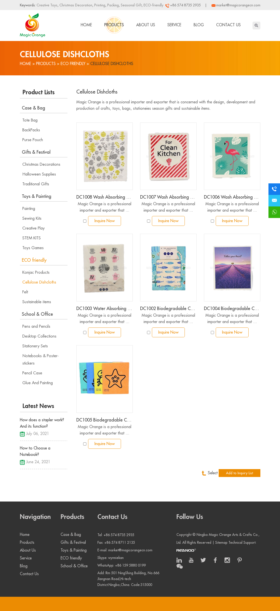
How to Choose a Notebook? (35, 451)
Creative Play (33, 228)
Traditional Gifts (35, 184)
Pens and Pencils (36, 326)
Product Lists (39, 92)
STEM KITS (31, 238)
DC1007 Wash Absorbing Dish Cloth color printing (168, 197)
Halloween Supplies (39, 174)
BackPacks (31, 130)
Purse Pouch (32, 140)
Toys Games (33, 248)
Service (174, 25)
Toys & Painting (36, 196)
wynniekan (116, 557)
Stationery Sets (35, 346)
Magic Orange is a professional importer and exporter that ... (104, 207)
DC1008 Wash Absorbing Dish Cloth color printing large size (104, 197)
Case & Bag (33, 108)
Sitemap (221, 542)
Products (114, 25)
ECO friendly (73, 64)
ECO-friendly (153, 5)
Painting (28, 209)
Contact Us (228, 25)
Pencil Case (32, 373)
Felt (25, 292)
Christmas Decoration (75, 5)
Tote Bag (30, 120)
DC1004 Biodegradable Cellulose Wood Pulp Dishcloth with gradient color (232, 308)
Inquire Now (104, 221)
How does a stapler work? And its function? (42, 423)
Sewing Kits (31, 218)
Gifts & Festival (36, 152)
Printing (99, 5)
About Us (145, 25)
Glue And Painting (37, 383)
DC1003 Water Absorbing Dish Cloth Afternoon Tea (104, 308)
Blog (199, 25)
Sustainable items (36, 302)
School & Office (37, 314)
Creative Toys (47, 5)
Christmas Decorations (41, 164)
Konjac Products (36, 272)
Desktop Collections (39, 336)
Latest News (38, 406)
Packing (112, 5)
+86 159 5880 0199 (130, 565)
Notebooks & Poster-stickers (40, 359)
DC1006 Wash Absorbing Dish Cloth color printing (232, 197)
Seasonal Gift (131, 5)
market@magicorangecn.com (238, 5)
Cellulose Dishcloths (111, 64)
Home (86, 25)
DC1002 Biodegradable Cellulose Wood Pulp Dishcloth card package (168, 308)
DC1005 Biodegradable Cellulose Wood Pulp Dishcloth (104, 420)
